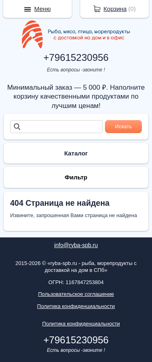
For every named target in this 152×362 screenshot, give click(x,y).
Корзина (114, 8)
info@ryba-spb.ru (76, 245)
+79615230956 (76, 57)
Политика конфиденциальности (76, 306)
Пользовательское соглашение (76, 294)
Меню (42, 8)
